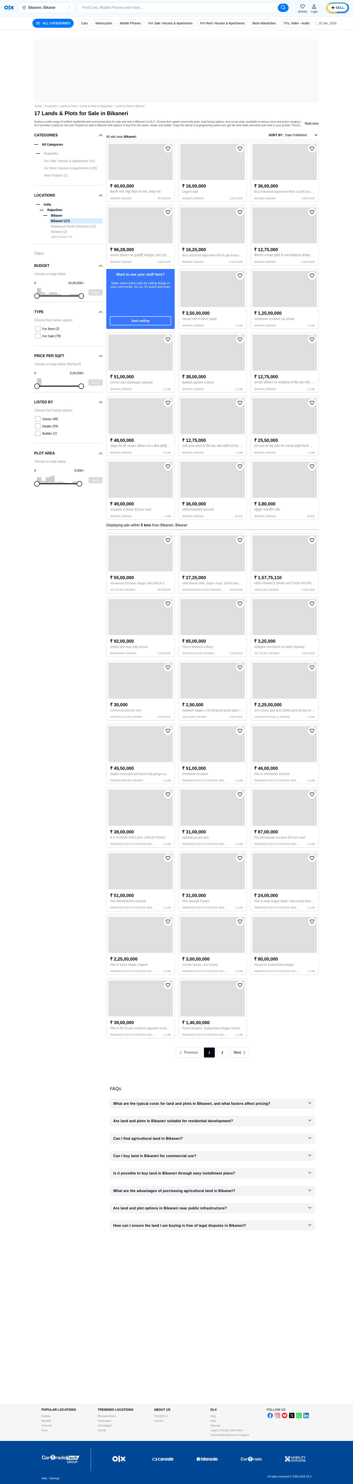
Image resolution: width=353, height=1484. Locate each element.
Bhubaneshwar (107, 1416)
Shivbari (59, 232)
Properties (51, 106)
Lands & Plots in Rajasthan (96, 106)
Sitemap (215, 1425)
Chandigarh (105, 1425)
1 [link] (209, 1052)
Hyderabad (104, 1420)
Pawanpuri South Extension (73, 226)
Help (213, 1420)
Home (38, 106)
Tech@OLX (161, 1416)
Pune (44, 1430)
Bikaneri (60, 221)
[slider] (37, 296)
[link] (240, 1052)
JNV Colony (61, 237)
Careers (159, 1420)
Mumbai (46, 1420)
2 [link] (222, 1052)
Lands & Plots (68, 106)
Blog (213, 1416)
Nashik (102, 1430)
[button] (69, 7)
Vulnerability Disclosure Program (229, 1435)
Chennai (46, 1425)
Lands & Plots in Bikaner (130, 106)
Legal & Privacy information (226, 1430)
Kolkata (45, 1416)
